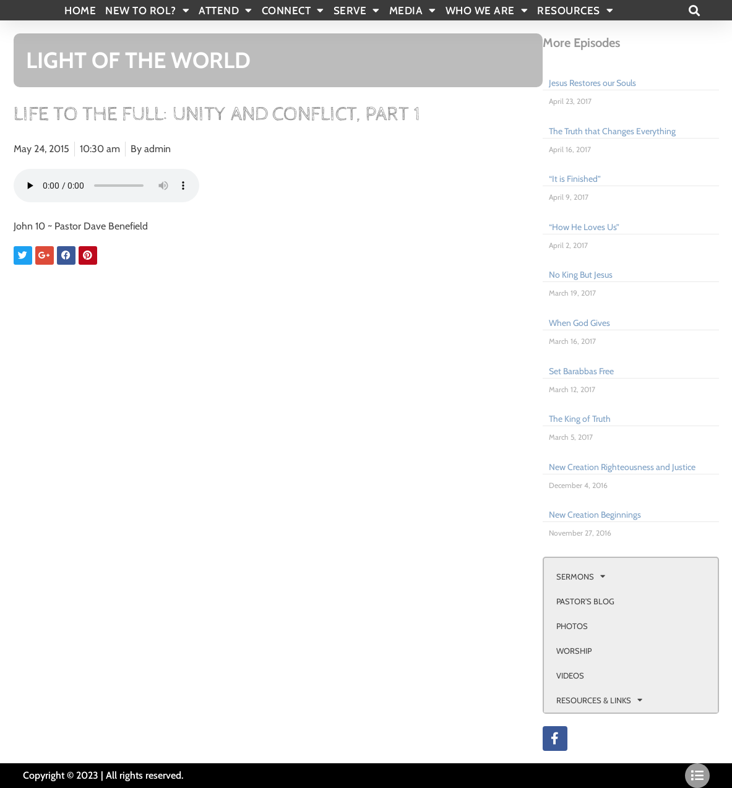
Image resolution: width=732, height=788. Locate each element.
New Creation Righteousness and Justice (622, 467)
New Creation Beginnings (595, 514)
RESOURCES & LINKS (599, 700)
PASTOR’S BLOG (585, 601)
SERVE (357, 10)
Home (80, 10)
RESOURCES (575, 10)
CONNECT (293, 10)
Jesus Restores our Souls (592, 82)
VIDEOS (570, 675)
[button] (694, 10)
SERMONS (580, 576)
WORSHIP (574, 651)
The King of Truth (580, 418)
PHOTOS (572, 626)
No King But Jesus (581, 274)
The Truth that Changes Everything (612, 131)
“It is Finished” (575, 178)
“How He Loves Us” (584, 227)
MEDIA (412, 10)
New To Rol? (147, 10)
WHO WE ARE (487, 10)
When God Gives (579, 322)
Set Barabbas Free (581, 371)
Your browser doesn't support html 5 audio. (106, 185)
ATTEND (225, 10)
